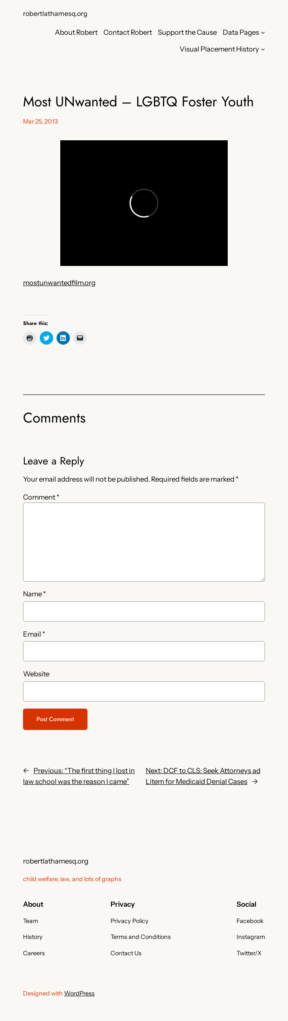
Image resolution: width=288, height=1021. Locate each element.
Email (34, 634)
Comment (41, 497)
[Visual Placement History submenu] (263, 49)
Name (34, 594)
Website (36, 674)
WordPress (79, 993)
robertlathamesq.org (55, 13)
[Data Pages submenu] (263, 32)
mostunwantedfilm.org (59, 282)
